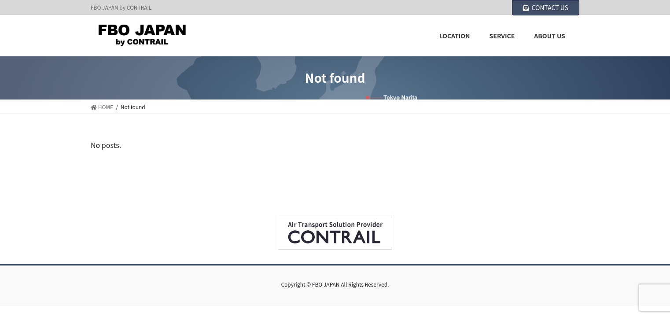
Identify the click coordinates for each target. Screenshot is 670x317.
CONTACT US (545, 7)
